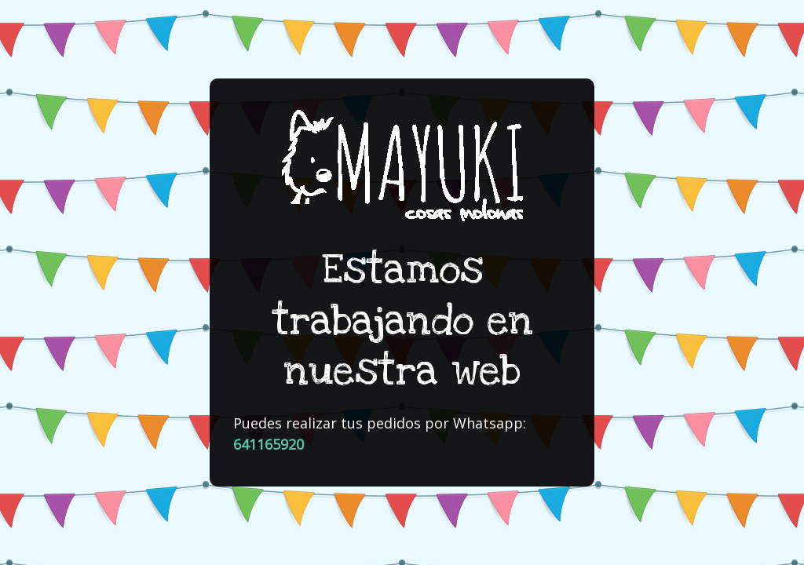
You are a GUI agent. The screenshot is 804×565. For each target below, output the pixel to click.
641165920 (268, 444)
